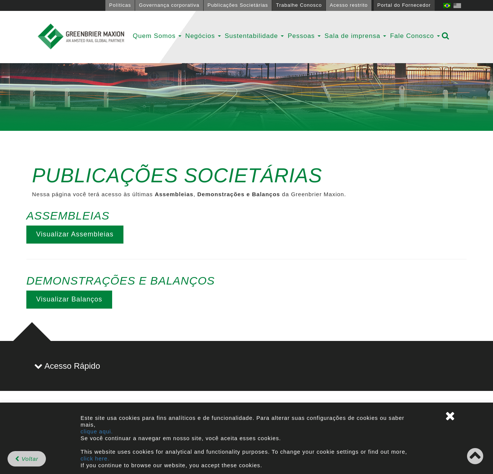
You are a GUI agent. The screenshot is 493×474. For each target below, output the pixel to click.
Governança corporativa (169, 5)
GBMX (81, 36)
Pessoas (304, 35)
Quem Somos (157, 35)
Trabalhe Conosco (299, 5)
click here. (95, 459)
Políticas (120, 5)
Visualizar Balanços (69, 299)
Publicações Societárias (237, 5)
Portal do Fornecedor (404, 5)
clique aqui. (97, 432)
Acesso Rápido (67, 366)
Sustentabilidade (254, 35)
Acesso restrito (349, 5)
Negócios (203, 35)
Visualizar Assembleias (75, 234)
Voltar (26, 459)
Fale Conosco (415, 35)
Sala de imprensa (355, 35)
